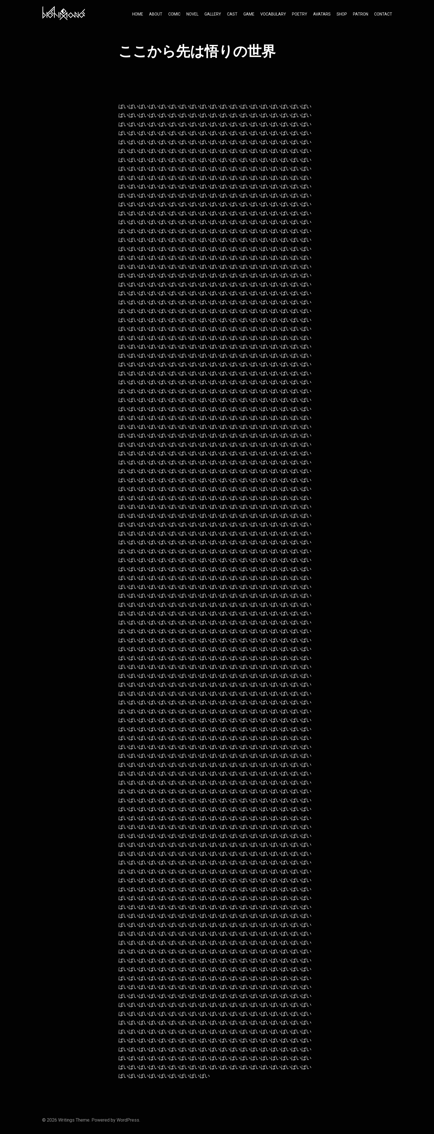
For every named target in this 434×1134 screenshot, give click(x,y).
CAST (232, 14)
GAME (248, 14)
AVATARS (322, 14)
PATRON (360, 14)
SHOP (342, 14)
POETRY (299, 14)
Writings (66, 1120)
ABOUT (155, 14)
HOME (137, 14)
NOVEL (192, 14)
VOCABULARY (273, 14)
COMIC (174, 14)
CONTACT (383, 14)
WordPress (128, 1120)
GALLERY (212, 14)
